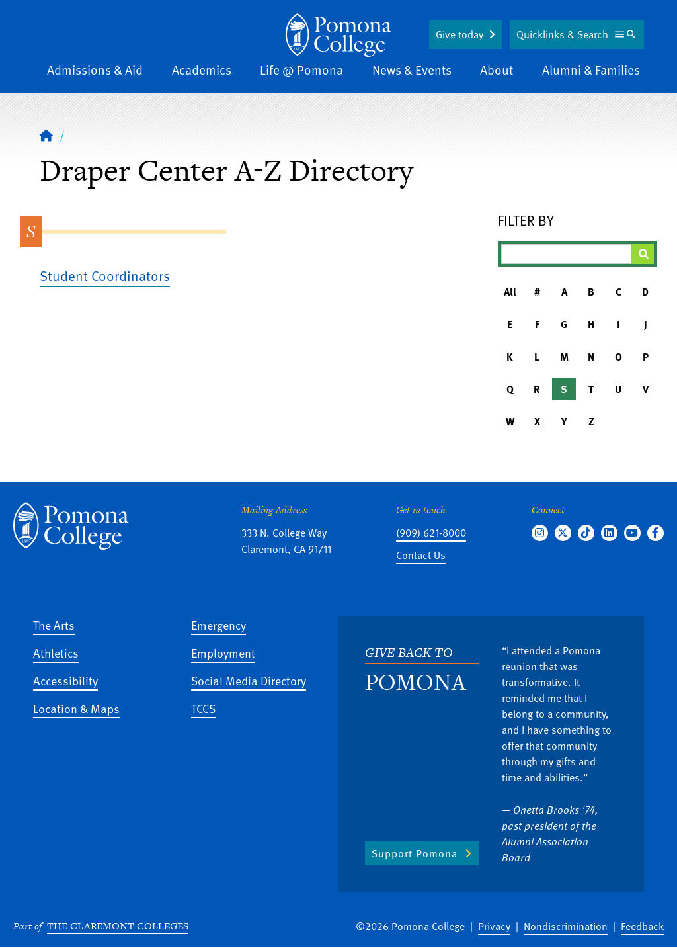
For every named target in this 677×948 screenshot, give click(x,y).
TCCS (203, 708)
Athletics (56, 653)
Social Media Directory (248, 680)
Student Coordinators (105, 275)
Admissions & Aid (95, 69)
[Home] (338, 35)
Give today (459, 34)
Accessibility (65, 680)
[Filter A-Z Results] (566, 254)
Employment (223, 653)
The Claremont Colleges (117, 926)
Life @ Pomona (301, 69)
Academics (201, 69)
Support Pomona (415, 853)
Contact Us (421, 555)
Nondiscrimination (566, 926)
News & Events (412, 69)
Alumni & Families (591, 69)
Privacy (494, 926)
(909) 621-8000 (431, 532)
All (510, 292)
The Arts (54, 625)
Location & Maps (76, 708)
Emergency (218, 625)
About (496, 69)
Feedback (642, 926)
